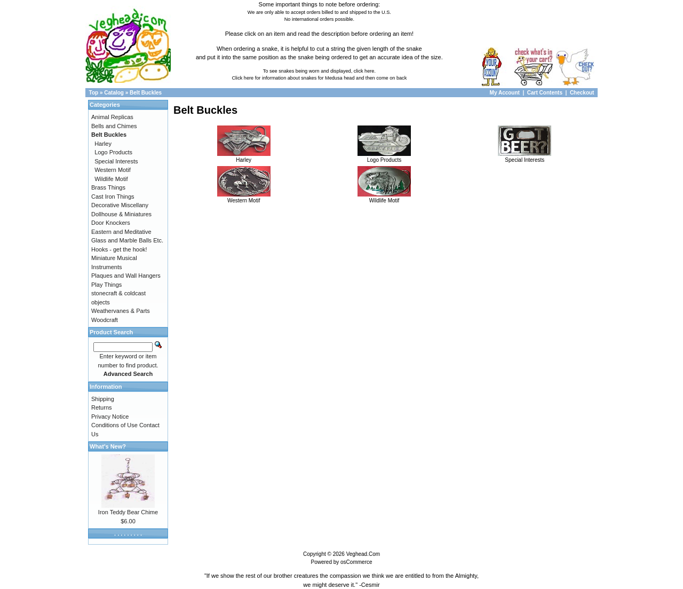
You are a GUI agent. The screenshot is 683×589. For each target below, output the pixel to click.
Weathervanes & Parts (120, 311)
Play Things (106, 284)
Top (94, 93)
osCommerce (356, 562)
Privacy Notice (110, 416)
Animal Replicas (112, 117)
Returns (101, 407)
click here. (365, 71)
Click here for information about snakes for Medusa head (293, 78)
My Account (505, 93)
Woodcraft (104, 320)
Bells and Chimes (114, 126)
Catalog (114, 93)
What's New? (108, 446)
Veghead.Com (363, 554)
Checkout (582, 93)
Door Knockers (110, 222)
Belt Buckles (146, 93)
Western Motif (244, 197)
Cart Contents (544, 93)
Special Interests (524, 157)
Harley (244, 157)
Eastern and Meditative (121, 232)
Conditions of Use (114, 425)
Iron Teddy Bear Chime (128, 512)
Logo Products (384, 157)
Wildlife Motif (384, 197)
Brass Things (108, 187)
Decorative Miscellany (119, 205)
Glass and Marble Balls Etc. (127, 240)
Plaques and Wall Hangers (126, 275)
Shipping (102, 399)
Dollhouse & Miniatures (121, 214)
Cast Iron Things (112, 196)
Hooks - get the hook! (119, 249)
